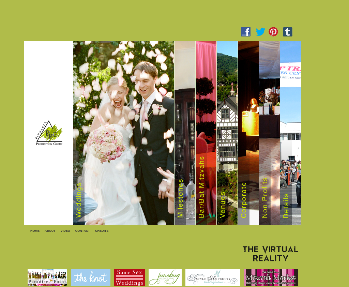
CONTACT (82, 230)
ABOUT (50, 230)
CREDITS (102, 230)
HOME (35, 230)
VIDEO (65, 230)
